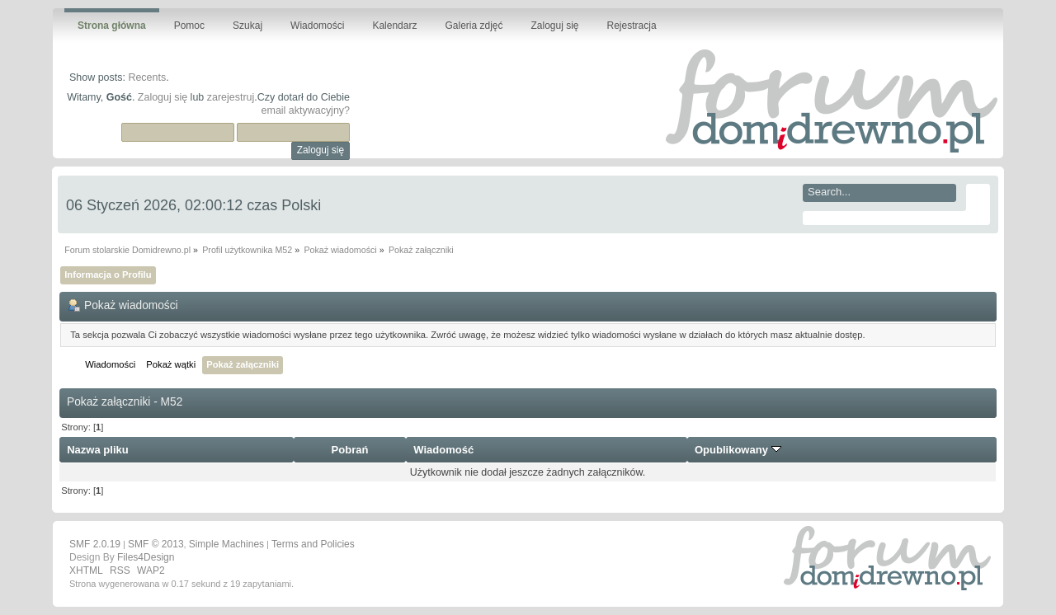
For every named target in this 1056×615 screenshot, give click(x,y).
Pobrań (350, 450)
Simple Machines (226, 544)
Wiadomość (443, 450)
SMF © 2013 (156, 544)
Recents (147, 77)
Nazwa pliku (98, 450)
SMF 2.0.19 (94, 544)
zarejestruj (231, 97)
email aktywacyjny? (306, 110)
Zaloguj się (162, 97)
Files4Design (145, 557)
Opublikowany (738, 450)
